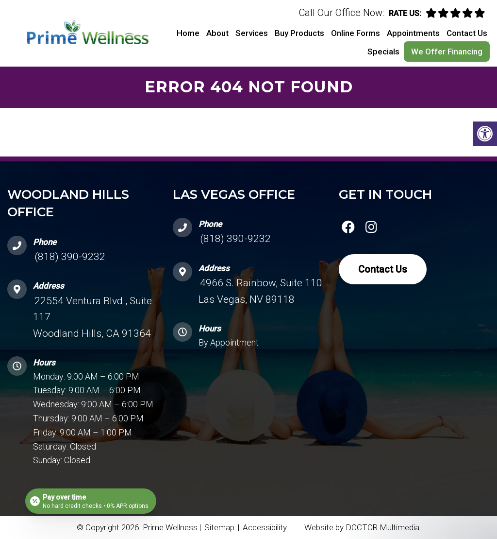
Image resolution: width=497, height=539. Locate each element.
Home (188, 33)
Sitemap (219, 527)
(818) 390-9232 (69, 256)
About (217, 33)
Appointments (413, 33)
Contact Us (467, 33)
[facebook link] (348, 229)
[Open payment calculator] (90, 501)
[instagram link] (371, 229)
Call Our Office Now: (341, 12)
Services (251, 33)
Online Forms (355, 33)
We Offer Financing (446, 51)
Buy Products (299, 33)
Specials (383, 51)
